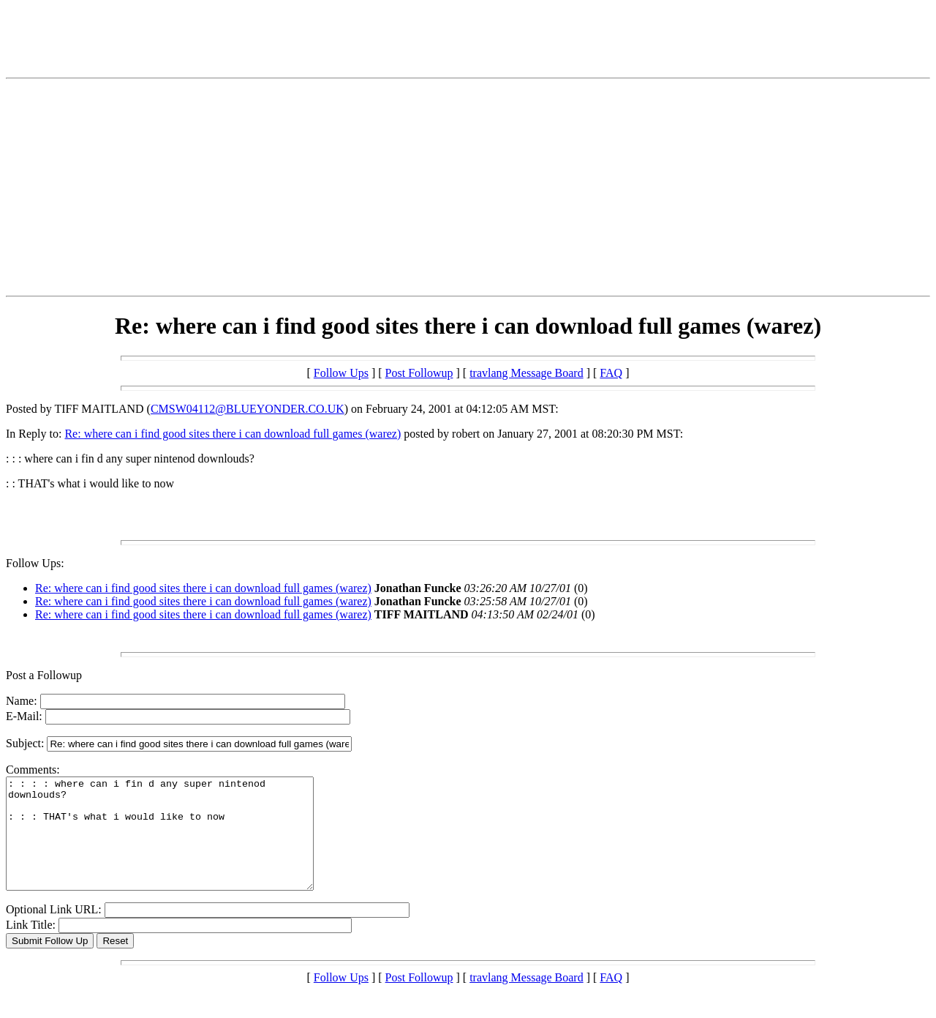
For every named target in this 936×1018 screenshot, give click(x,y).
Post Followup (419, 373)
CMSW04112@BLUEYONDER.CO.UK (247, 409)
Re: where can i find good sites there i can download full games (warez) (232, 433)
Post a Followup (44, 675)
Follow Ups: (35, 563)
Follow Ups (341, 373)
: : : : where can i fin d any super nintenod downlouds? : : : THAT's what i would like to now (178, 844)
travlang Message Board (526, 373)
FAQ (611, 373)
